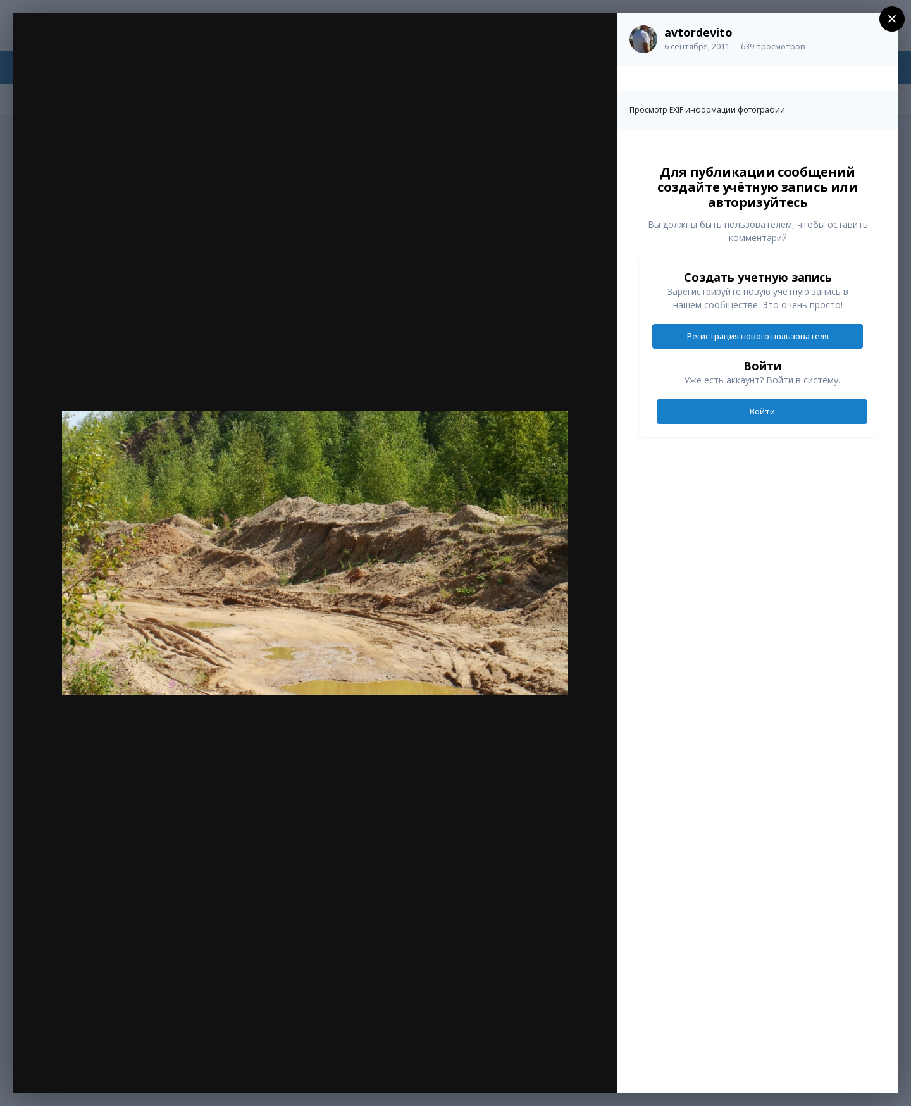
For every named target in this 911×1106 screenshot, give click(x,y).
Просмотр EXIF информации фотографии (707, 109)
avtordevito (698, 32)
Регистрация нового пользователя (758, 336)
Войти (762, 411)
